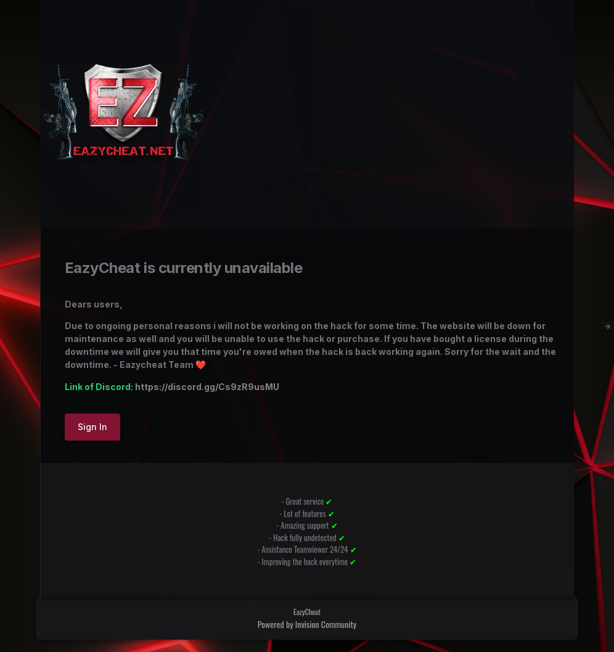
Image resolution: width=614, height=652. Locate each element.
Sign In (92, 427)
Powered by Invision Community (307, 623)
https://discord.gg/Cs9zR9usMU (207, 386)
